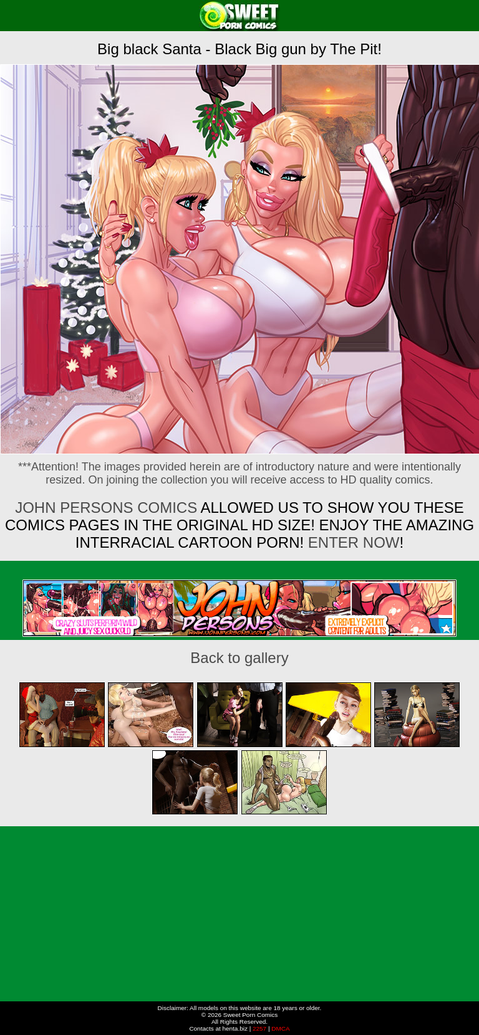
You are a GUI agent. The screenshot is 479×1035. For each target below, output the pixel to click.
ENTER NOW (351, 542)
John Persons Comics (106, 507)
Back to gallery (239, 657)
